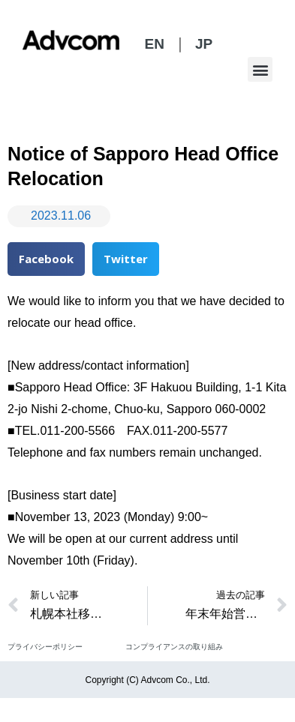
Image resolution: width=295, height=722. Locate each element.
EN (154, 44)
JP (203, 44)
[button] (260, 69)
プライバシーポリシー (45, 647)
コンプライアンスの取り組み (174, 647)
